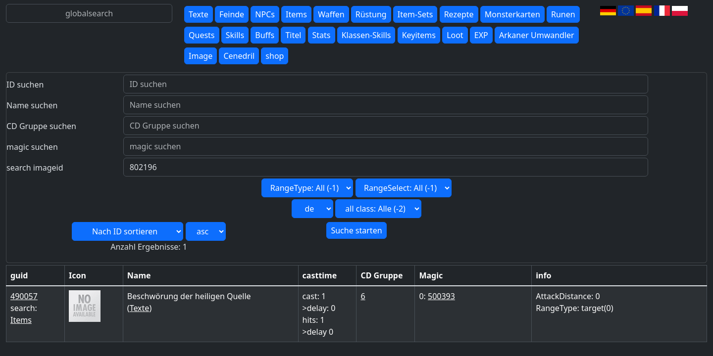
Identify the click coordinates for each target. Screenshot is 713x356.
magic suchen (32, 146)
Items (296, 14)
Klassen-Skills (366, 35)
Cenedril (239, 55)
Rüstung (371, 14)
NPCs (265, 14)
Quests (202, 35)
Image (200, 55)
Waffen (331, 14)
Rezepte (459, 14)
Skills (235, 35)
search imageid (34, 167)
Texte (198, 14)
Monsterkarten (512, 14)
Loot (455, 35)
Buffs (264, 35)
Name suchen (31, 105)
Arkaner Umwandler (536, 35)
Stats (321, 35)
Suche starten (356, 230)
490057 (24, 296)
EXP (481, 35)
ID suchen (25, 84)
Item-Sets (415, 14)
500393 (441, 296)
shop (274, 55)
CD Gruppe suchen (41, 126)
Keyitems (419, 35)
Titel (293, 35)
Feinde (231, 14)
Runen (563, 14)
